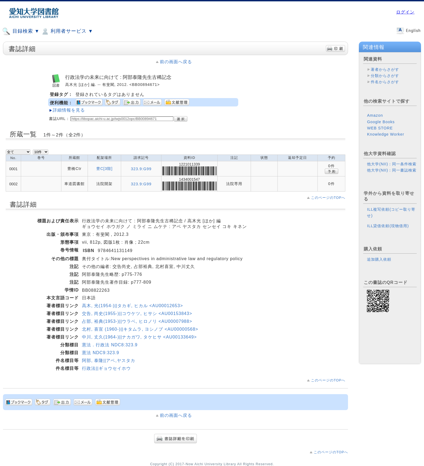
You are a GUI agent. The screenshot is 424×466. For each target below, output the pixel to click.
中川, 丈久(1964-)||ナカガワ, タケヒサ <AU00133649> (139, 337)
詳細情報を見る (69, 110)
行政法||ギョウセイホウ (106, 368)
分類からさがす (385, 75)
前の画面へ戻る (176, 61)
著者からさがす (385, 69)
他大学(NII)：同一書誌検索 (391, 170)
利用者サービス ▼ (67, 31)
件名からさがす (385, 82)
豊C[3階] (104, 168)
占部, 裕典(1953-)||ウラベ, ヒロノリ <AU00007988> (137, 321)
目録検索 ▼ (20, 31)
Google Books (381, 122)
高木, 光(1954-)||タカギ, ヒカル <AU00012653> (132, 305)
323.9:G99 (141, 169)
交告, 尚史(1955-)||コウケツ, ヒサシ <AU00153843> (137, 313)
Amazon (375, 115)
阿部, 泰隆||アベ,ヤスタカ (108, 360)
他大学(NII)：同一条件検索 (391, 164)
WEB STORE (380, 128)
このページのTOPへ (328, 198)
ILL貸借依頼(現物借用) (388, 226)
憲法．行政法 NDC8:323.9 (110, 345)
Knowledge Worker (385, 134)
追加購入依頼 (379, 259)
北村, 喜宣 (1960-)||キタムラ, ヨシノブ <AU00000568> (140, 329)
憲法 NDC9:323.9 (100, 352)
